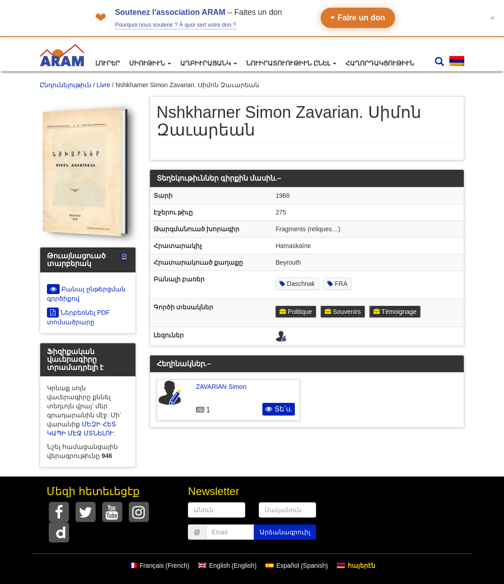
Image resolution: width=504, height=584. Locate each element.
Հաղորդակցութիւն (379, 63)
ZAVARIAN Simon (221, 386)
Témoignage (394, 311)
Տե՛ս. (278, 409)
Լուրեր (107, 63)
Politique (296, 311)
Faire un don (358, 17)
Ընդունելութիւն (65, 85)
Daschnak (297, 283)
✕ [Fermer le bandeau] (492, 17)
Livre (103, 85)
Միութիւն (150, 63)
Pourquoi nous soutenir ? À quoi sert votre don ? (175, 25)
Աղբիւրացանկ (208, 63)
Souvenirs (343, 311)
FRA (337, 283)
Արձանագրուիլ (285, 532)
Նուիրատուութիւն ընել (291, 63)
